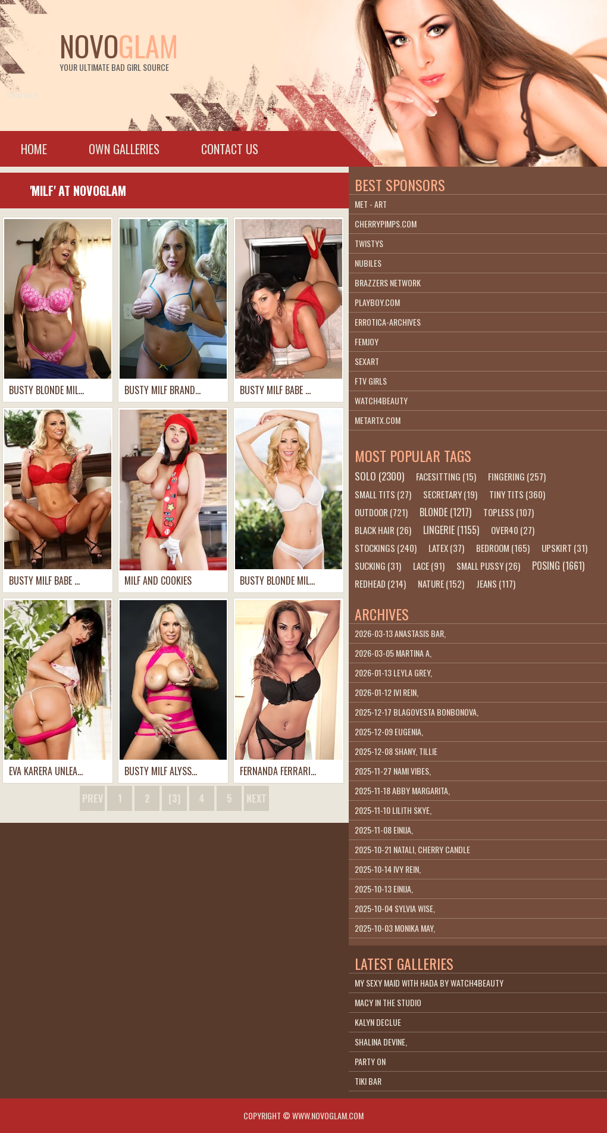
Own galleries (124, 149)
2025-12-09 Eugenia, (389, 731)
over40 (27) (512, 529)
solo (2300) (379, 476)
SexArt (367, 361)
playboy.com (377, 302)
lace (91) (429, 565)
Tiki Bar (368, 1081)
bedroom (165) (503, 547)
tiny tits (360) (517, 494)
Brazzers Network (388, 282)
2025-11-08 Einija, (384, 829)
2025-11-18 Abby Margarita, (402, 790)
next (256, 798)
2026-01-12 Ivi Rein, (386, 692)
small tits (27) (383, 494)
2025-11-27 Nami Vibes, (393, 770)
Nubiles (368, 263)
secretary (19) (450, 494)
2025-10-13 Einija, (384, 888)
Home (34, 149)
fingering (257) (517, 476)
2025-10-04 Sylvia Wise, (395, 908)
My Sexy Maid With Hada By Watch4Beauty (429, 982)
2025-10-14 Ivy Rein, (388, 869)
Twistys (369, 243)
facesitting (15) (446, 476)
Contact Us (229, 149)
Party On (370, 1061)
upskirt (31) (564, 547)
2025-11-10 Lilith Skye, (393, 810)
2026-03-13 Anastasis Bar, (400, 633)
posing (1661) (558, 565)
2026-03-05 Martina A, (393, 653)
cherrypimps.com (386, 223)
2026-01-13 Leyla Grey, (393, 672)
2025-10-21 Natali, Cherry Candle (412, 849)
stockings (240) (386, 547)
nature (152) (441, 583)
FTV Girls (371, 380)
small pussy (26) (488, 565)
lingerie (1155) (451, 530)
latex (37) (446, 547)
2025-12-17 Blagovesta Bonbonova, (416, 712)
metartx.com (378, 420)
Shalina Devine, (381, 1041)
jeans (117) (495, 583)
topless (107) (508, 512)
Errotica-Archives (388, 322)
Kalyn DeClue (378, 1022)
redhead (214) (380, 583)
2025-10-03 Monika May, (395, 928)
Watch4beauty (381, 400)
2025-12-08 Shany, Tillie (396, 751)
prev (92, 798)
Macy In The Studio (388, 1002)
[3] (174, 798)
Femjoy (366, 341)
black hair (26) (383, 529)
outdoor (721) (381, 512)
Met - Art (371, 204)
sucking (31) (378, 565)
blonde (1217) (445, 512)
